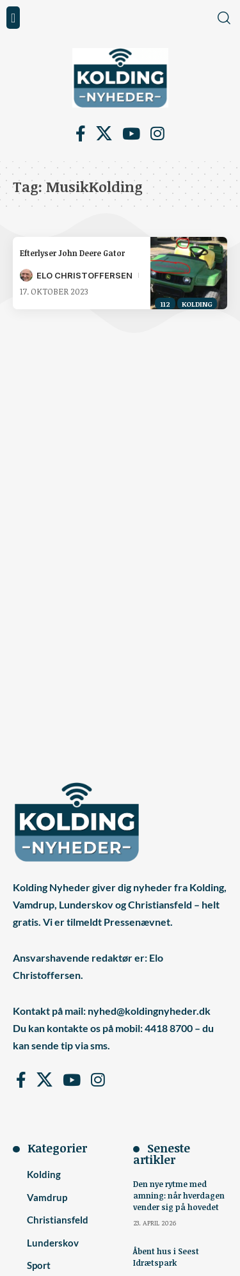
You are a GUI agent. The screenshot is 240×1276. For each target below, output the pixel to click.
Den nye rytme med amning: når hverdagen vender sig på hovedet (179, 1195)
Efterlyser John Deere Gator (72, 253)
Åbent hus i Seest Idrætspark (166, 1257)
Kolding (197, 304)
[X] (104, 134)
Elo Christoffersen (84, 275)
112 (165, 304)
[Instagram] (157, 134)
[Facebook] (80, 134)
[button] (13, 17)
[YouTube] (131, 134)
